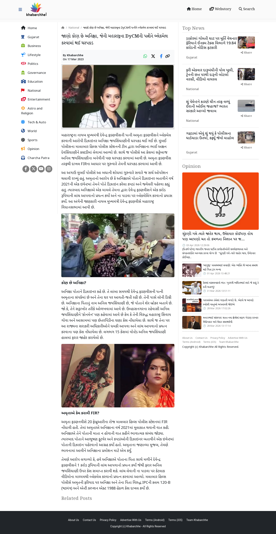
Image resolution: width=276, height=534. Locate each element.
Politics (29, 64)
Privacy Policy (217, 338)
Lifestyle (31, 55)
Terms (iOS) (209, 342)
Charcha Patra (35, 158)
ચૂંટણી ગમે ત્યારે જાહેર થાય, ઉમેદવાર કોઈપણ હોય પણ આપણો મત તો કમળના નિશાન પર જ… (217, 236)
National (31, 90)
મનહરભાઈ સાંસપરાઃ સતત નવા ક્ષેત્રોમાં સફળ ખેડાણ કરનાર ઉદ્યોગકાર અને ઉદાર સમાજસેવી (230, 320)
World (29, 131)
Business (31, 46)
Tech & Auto (33, 122)
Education (32, 81)
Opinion (30, 149)
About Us (187, 338)
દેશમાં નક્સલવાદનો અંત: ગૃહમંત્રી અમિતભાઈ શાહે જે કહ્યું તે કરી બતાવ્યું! (231, 285)
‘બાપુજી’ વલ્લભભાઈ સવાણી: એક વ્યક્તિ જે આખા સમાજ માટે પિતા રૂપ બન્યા (230, 268)
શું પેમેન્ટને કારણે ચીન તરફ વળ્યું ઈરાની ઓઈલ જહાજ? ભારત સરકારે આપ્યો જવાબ (208, 107)
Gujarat (30, 37)
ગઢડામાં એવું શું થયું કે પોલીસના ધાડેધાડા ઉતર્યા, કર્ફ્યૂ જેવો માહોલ (210, 136)
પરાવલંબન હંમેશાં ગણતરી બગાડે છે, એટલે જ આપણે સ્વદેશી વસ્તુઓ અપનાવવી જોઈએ (228, 302)
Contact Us (202, 338)
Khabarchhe (75, 55)
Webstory (220, 9)
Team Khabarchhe (229, 342)
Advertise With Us (237, 338)
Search (247, 9)
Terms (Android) (191, 342)
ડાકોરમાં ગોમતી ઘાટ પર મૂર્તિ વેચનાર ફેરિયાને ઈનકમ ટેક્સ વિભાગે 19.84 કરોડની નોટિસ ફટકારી (211, 43)
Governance (33, 73)
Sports (29, 140)
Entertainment (35, 99)
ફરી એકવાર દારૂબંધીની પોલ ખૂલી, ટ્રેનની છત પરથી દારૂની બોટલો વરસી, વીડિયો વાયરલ (210, 75)
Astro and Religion (31, 111)
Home (194, 9)
